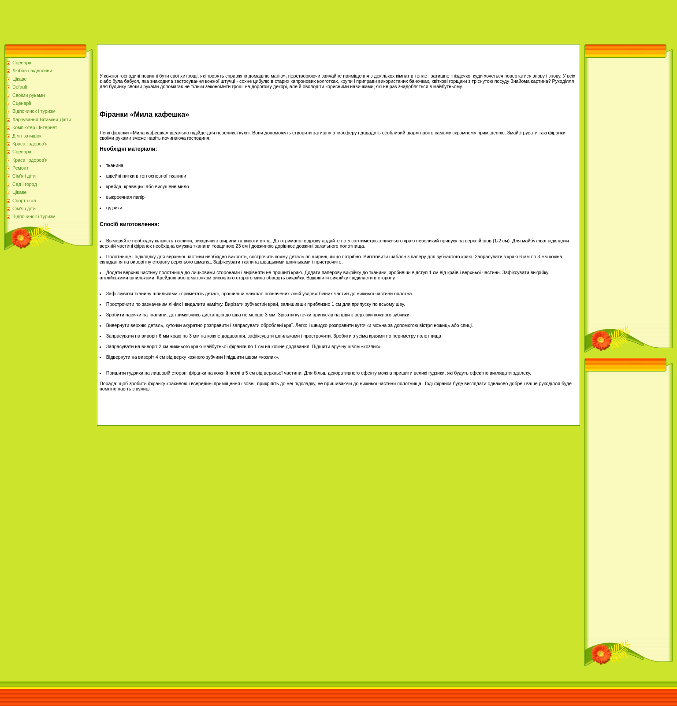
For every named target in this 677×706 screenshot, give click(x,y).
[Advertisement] (160, 20)
